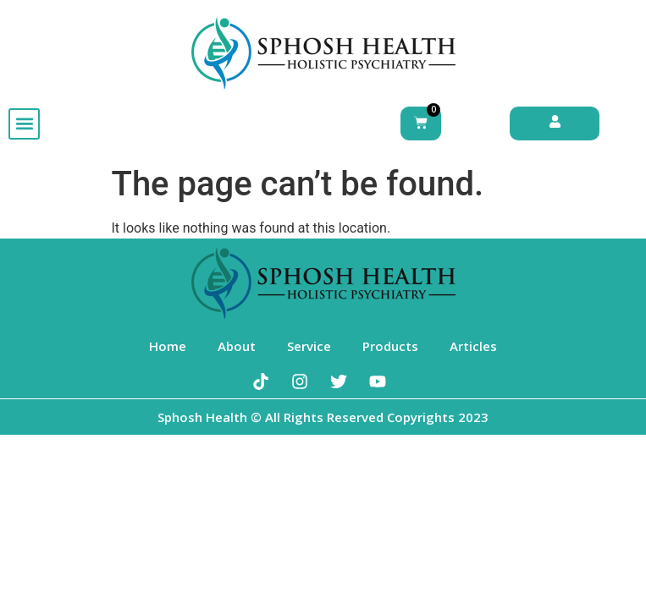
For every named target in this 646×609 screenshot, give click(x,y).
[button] (24, 124)
